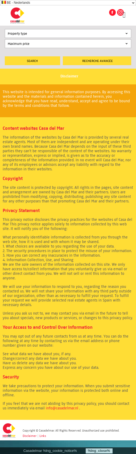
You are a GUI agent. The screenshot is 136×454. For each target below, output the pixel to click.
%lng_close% (99, 451)
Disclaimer (29, 436)
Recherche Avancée (97, 61)
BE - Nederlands (16, 3)
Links (42, 436)
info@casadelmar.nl (62, 408)
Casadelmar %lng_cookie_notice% (50, 451)
